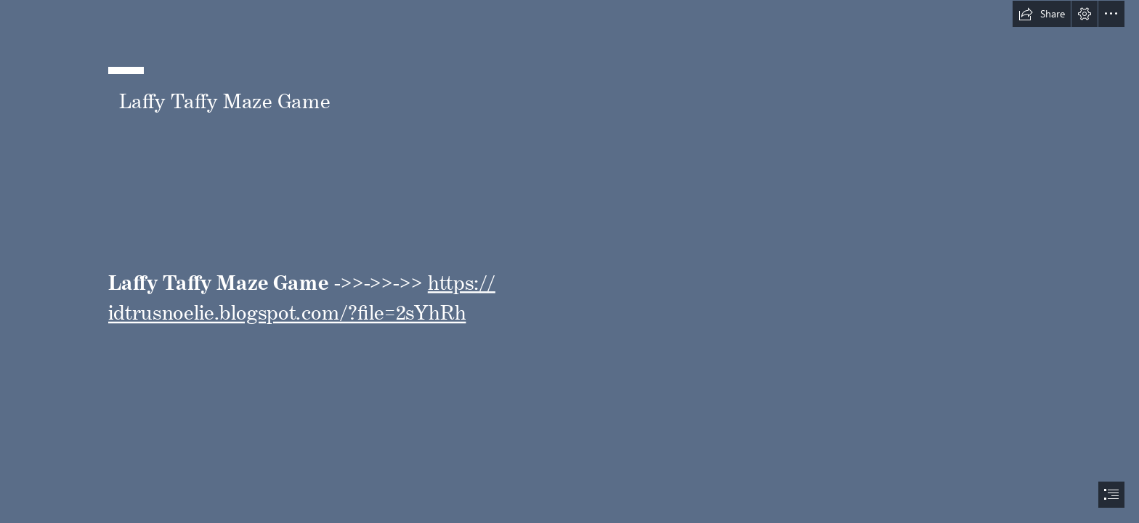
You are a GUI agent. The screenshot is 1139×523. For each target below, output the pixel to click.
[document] (569, 261)
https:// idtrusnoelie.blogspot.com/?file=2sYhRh (301, 293)
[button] (1042, 14)
